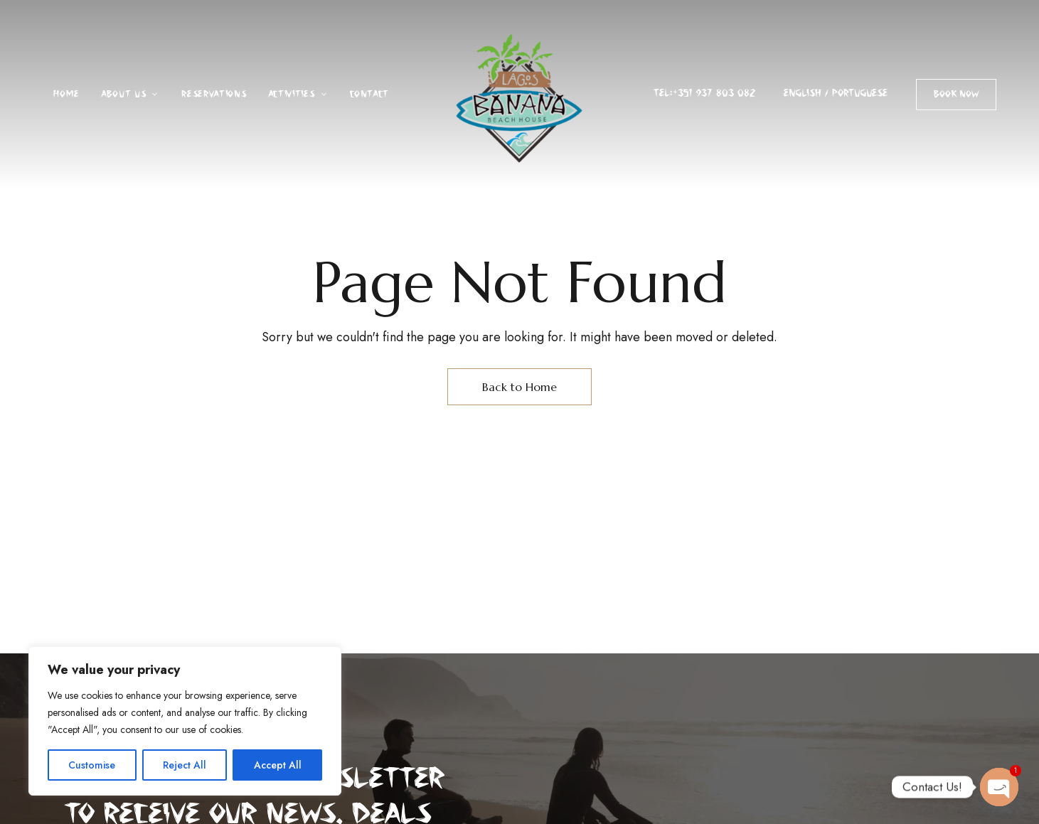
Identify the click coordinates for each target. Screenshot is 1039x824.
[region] (184, 721)
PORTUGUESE (860, 93)
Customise (91, 765)
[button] (956, 94)
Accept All (278, 765)
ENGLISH (802, 93)
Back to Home (519, 387)
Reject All (184, 765)
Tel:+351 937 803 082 (704, 93)
